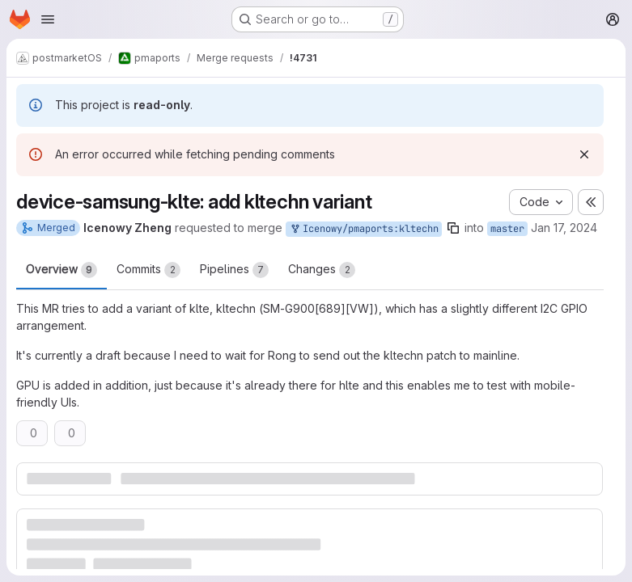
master (507, 228)
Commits (148, 270)
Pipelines (234, 270)
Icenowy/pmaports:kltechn (364, 229)
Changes (321, 270)
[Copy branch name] (453, 228)
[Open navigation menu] (48, 19)
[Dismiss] (584, 154)
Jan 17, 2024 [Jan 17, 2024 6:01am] (564, 227)
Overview (61, 270)
